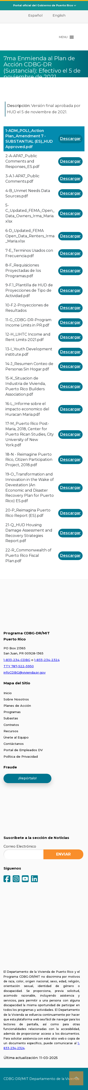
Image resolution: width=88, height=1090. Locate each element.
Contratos (11, 725)
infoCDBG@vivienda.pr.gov (25, 672)
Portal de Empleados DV (23, 750)
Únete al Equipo (16, 737)
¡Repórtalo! (27, 778)
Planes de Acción (17, 705)
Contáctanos (14, 744)
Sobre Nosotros (16, 699)
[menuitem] (32, 15)
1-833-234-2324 (47, 660)
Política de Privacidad (21, 756)
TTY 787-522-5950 (19, 666)
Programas (12, 712)
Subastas (11, 718)
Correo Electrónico (20, 846)
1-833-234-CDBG (17, 660)
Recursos (11, 731)
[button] (63, 37)
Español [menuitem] (35, 15)
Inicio (8, 693)
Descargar (70, 138)
